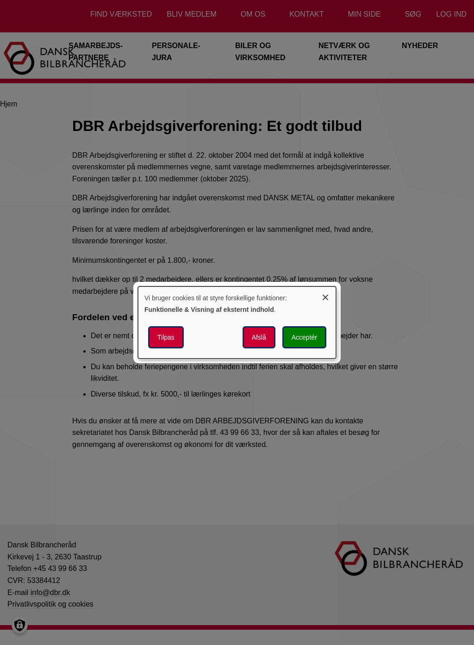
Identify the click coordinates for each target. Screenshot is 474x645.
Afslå (259, 337)
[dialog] (237, 322)
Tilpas (166, 337)
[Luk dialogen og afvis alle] (325, 296)
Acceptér (304, 337)
